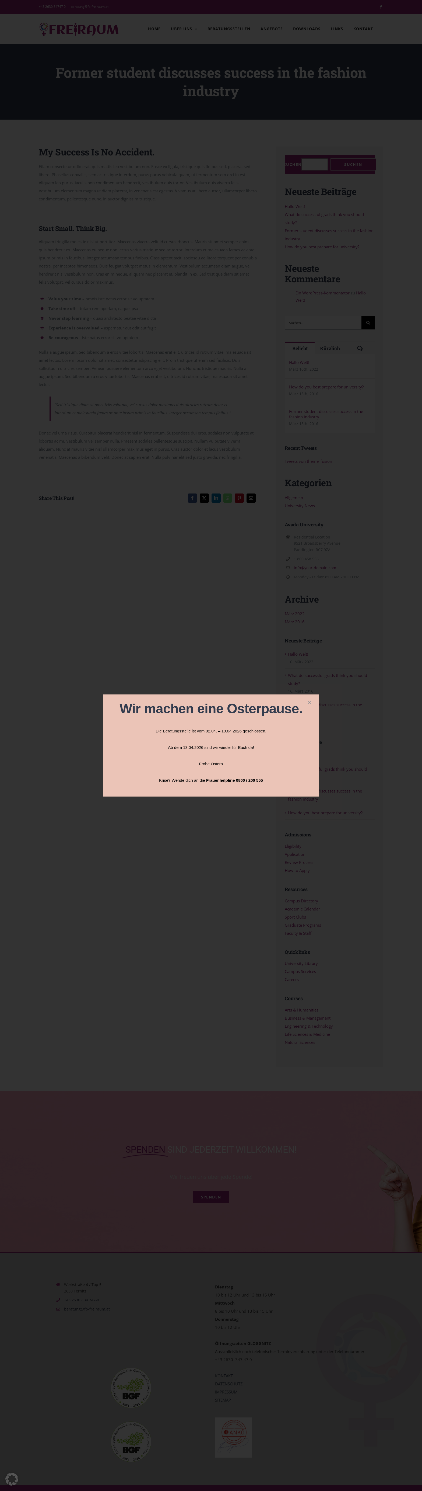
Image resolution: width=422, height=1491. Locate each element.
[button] (12, 1479)
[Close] (309, 702)
